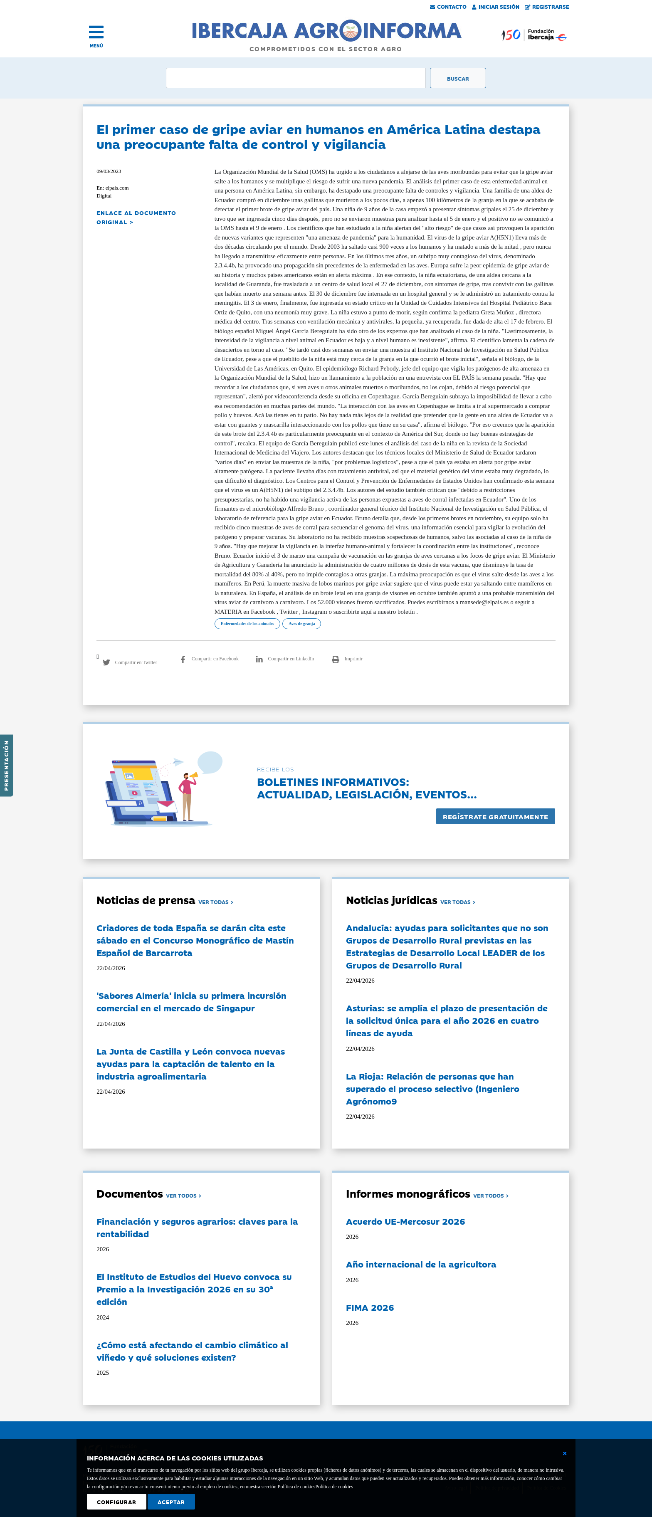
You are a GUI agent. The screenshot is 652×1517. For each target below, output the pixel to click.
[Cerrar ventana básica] (564, 1453)
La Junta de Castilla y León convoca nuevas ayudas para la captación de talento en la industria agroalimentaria (190, 1063)
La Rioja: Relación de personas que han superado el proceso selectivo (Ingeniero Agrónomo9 (432, 1088)
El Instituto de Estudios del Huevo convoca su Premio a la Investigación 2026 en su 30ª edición (194, 1288)
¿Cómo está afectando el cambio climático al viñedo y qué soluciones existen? (192, 1350)
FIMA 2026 (370, 1307)
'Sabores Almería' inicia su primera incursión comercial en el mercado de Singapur (191, 1001)
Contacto (448, 6)
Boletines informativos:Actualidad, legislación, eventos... (367, 787)
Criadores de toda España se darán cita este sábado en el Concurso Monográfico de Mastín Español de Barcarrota (195, 940)
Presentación (6, 765)
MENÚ (96, 45)
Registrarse (547, 6)
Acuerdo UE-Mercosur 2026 (405, 1221)
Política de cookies (334, 1487)
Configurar (116, 1501)
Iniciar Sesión (495, 6)
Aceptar (171, 1501)
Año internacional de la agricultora (421, 1264)
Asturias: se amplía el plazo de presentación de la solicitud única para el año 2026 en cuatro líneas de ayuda (447, 1020)
